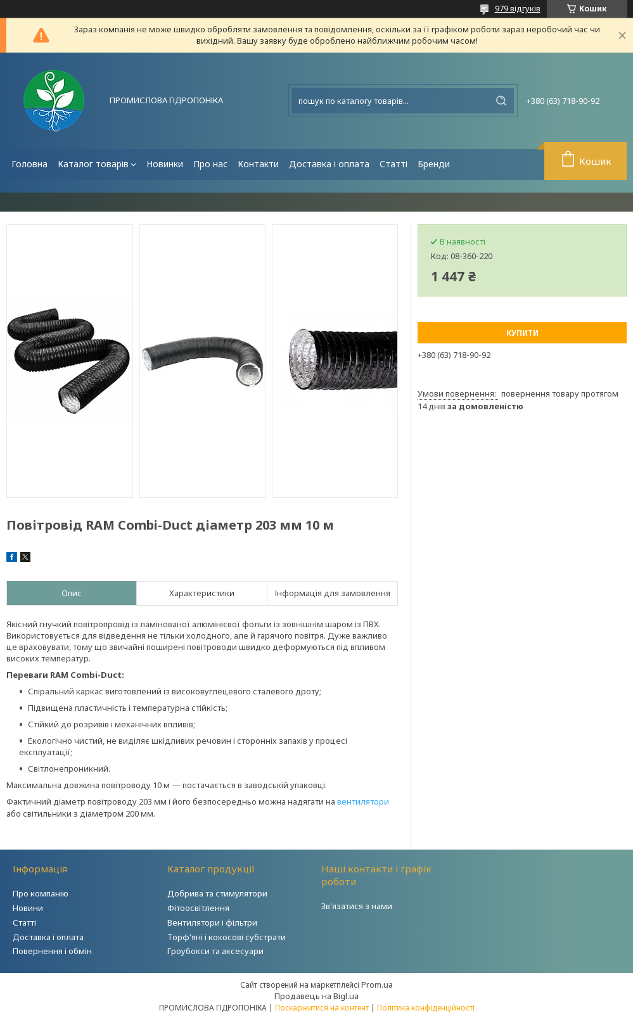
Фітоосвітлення (198, 908)
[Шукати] (501, 100)
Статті (393, 164)
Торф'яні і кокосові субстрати (226, 937)
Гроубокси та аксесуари (215, 951)
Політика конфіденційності (426, 1007)
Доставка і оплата (329, 164)
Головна (29, 164)
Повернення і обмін (52, 951)
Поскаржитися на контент (322, 1007)
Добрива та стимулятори (217, 893)
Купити (522, 333)
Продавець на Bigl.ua (316, 996)
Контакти (258, 164)
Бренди (434, 164)
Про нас (210, 164)
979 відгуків (517, 8)
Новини (28, 908)
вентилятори (363, 801)
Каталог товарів (93, 164)
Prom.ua (377, 984)
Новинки (164, 164)
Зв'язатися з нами (356, 906)
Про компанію (40, 893)
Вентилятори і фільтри (212, 922)
